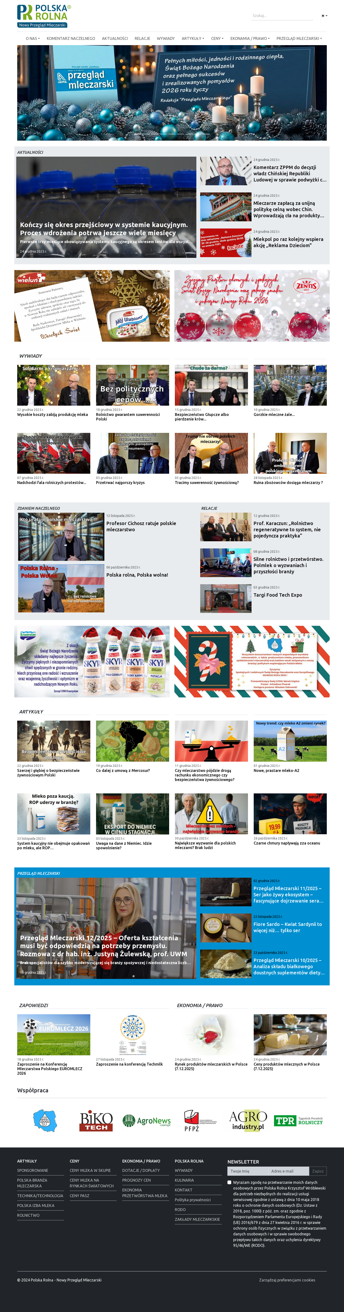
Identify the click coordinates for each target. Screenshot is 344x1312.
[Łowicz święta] (206, 134)
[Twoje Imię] (248, 1171)
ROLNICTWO (28, 1215)
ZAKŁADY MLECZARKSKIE (197, 1219)
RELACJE (142, 38)
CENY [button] (216, 38)
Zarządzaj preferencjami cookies (287, 1280)
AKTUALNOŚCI (115, 38)
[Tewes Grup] (154, 134)
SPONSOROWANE (32, 1170)
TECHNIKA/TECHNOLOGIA (40, 1196)
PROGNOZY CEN (136, 1180)
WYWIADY (166, 38)
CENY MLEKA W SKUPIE (90, 1170)
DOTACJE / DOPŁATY (141, 1170)
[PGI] (137, 134)
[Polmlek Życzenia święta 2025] (172, 134)
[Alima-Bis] (189, 134)
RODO (180, 1209)
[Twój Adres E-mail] (288, 1171)
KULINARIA (184, 1180)
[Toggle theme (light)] (324, 16)
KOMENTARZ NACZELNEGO (71, 38)
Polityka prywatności (193, 1200)
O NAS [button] (31, 38)
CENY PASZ (79, 1196)
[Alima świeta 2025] (180, 134)
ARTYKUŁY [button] (191, 38)
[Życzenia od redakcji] (146, 134)
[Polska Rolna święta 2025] (163, 134)
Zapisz (318, 1171)
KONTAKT (184, 1190)
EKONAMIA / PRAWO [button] (249, 38)
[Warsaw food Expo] (197, 134)
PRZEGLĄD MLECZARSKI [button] (298, 38)
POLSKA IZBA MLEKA (35, 1205)
